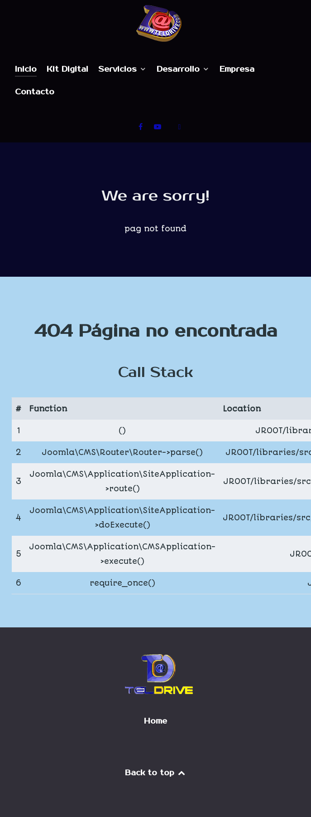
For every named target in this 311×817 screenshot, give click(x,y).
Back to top (156, 773)
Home (155, 721)
